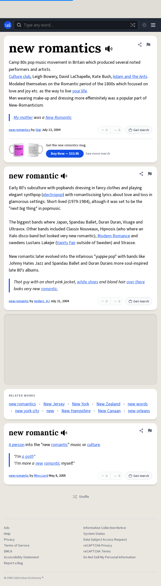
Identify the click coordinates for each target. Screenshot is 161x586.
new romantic (19, 301)
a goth (28, 456)
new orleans (139, 411)
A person (16, 445)
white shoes (87, 282)
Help (7, 533)
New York (80, 404)
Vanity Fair (66, 243)
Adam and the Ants (130, 77)
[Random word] (133, 25)
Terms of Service (16, 545)
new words (138, 404)
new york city (27, 411)
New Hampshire (76, 411)
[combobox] (76, 25)
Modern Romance (113, 236)
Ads (7, 527)
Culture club (19, 77)
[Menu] (153, 25)
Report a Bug (13, 563)
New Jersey (54, 404)
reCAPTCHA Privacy (97, 545)
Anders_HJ (42, 301)
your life (79, 91)
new (50, 411)
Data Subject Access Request (105, 539)
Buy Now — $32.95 (65, 153)
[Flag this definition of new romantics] (148, 45)
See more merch (98, 153)
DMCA (8, 551)
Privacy (9, 539)
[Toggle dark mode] (144, 25)
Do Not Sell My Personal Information (109, 557)
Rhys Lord (41, 475)
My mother (23, 117)
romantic (49, 289)
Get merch (138, 130)
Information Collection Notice (104, 527)
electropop (53, 195)
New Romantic (59, 117)
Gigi (38, 129)
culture (93, 445)
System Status (94, 533)
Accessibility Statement (21, 557)
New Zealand (108, 404)
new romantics (19, 129)
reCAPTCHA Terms (97, 551)
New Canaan (109, 411)
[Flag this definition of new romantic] (150, 174)
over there (135, 282)
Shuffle (80, 496)
